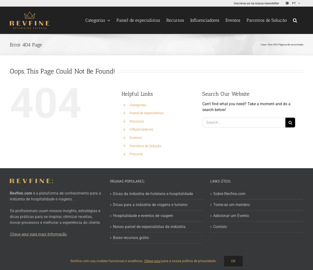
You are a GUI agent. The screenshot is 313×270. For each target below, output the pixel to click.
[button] (295, 20)
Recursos (137, 121)
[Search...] (243, 122)
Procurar (136, 154)
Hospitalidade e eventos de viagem (143, 215)
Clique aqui (152, 261)
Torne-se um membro (231, 204)
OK (233, 261)
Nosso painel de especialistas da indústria (149, 226)
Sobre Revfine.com (229, 193)
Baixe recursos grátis (131, 237)
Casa (263, 44)
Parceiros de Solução (145, 146)
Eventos (136, 138)
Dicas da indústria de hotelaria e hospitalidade (153, 193)
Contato (220, 226)
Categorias (138, 105)
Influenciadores (141, 129)
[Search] (290, 122)
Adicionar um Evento (231, 215)
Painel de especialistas (147, 113)
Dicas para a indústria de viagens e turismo (150, 204)
